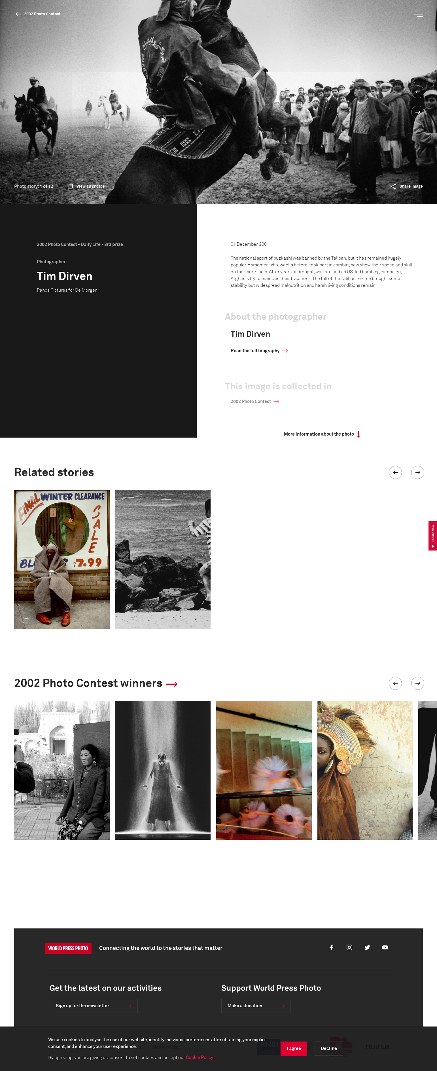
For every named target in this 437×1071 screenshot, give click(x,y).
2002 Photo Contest (42, 14)
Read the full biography (255, 351)
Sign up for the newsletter (82, 1006)
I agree (294, 1048)
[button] (395, 472)
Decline (329, 1048)
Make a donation (245, 1006)
